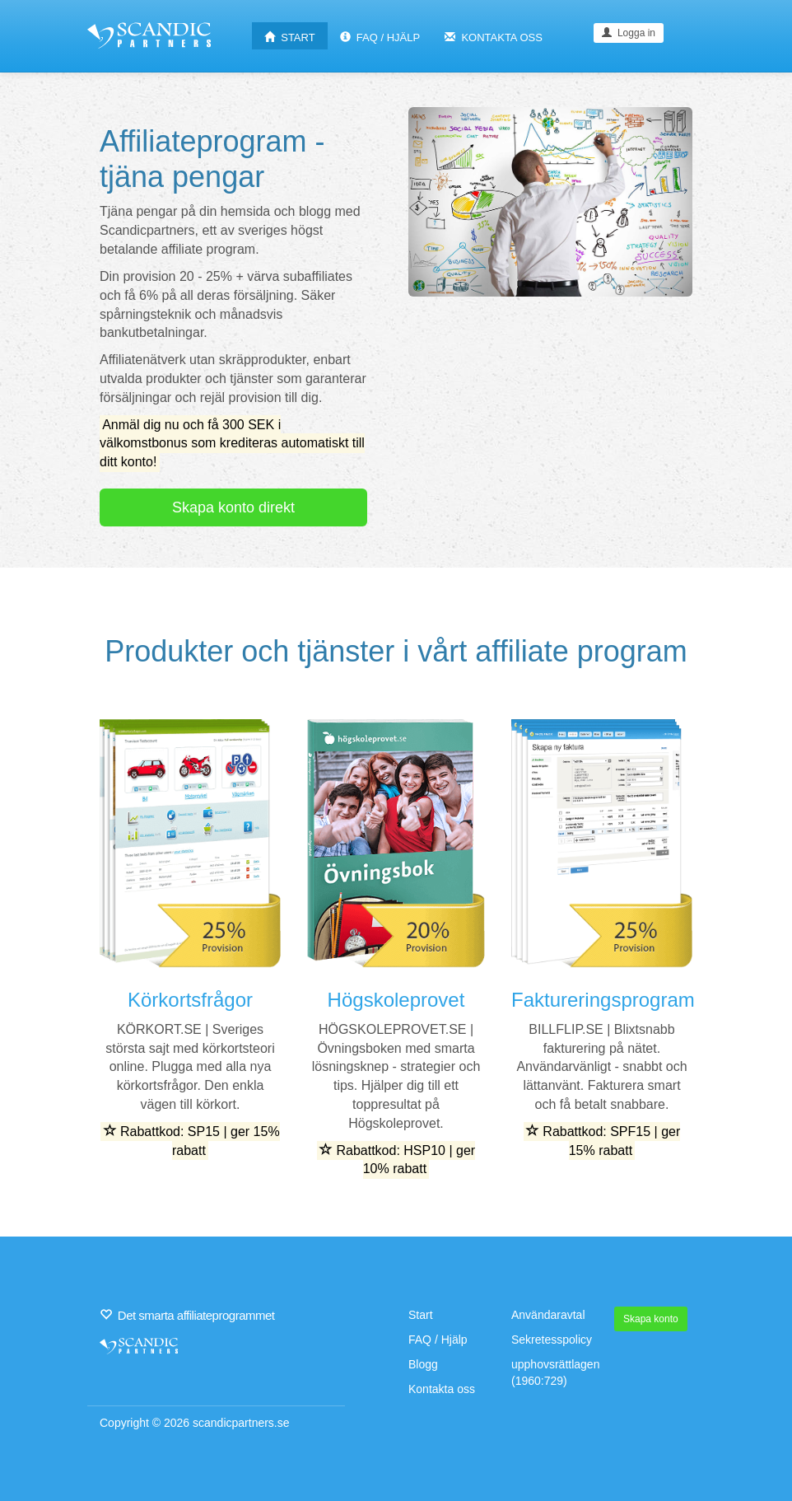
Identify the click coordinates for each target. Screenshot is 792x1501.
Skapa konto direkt (233, 507)
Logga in (628, 33)
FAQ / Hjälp (438, 1339)
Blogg (423, 1364)
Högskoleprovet (396, 1000)
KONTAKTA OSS (494, 37)
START (289, 37)
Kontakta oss (441, 1389)
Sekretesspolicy (551, 1339)
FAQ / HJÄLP (380, 37)
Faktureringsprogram (603, 1000)
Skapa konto (650, 1319)
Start (420, 1314)
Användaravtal (548, 1314)
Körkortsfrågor (190, 1000)
